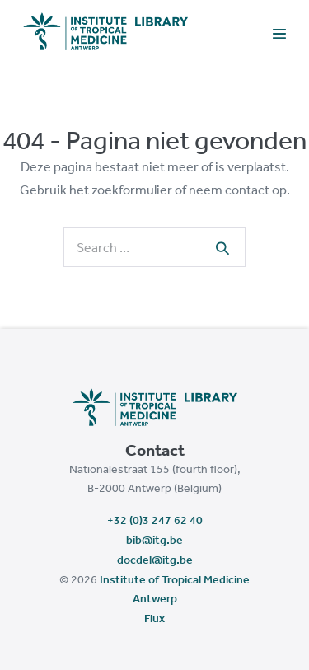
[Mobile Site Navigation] (279, 32)
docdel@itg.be (155, 559)
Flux (154, 618)
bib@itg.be (154, 539)
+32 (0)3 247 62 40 (155, 520)
